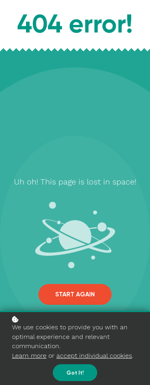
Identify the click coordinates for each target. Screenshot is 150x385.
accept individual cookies (94, 356)
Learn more (29, 356)
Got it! (75, 373)
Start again (75, 294)
